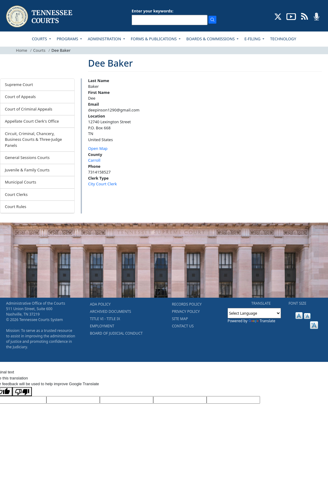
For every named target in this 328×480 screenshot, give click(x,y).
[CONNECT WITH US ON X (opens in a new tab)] (278, 16)
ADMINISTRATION (105, 38)
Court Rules (15, 206)
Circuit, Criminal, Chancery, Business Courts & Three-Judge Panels (33, 139)
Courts (39, 50)
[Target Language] (73, 400)
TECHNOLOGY (283, 38)
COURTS (40, 38)
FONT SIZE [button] (297, 303)
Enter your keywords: (153, 11)
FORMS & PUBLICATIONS (154, 38)
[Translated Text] (180, 400)
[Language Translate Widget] (254, 313)
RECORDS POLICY (187, 304)
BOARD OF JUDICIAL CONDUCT (116, 333)
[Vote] (233, 400)
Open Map (97, 148)
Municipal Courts (20, 182)
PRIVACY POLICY (186, 311)
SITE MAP (180, 318)
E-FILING (253, 38)
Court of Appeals (20, 96)
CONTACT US (183, 326)
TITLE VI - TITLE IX (105, 318)
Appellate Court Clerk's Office (32, 121)
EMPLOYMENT (102, 326)
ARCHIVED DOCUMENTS (110, 311)
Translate (262, 320)
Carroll (94, 160)
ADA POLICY (100, 304)
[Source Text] (126, 400)
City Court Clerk (102, 184)
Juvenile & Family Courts (27, 170)
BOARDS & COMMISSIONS (211, 38)
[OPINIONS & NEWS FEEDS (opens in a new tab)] (304, 16)
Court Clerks (16, 194)
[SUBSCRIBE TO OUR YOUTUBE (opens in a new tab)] (291, 16)
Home (21, 50)
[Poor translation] (22, 391)
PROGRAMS (68, 38)
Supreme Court (19, 84)
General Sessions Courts (27, 157)
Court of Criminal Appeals (28, 109)
